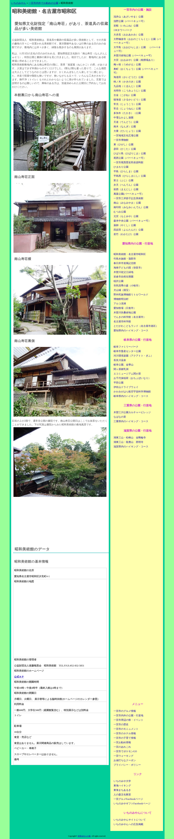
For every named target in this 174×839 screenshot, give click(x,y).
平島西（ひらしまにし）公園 (130, 176)
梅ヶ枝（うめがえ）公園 (127, 64)
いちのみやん (18, 3)
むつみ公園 (120, 211)
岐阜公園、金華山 (123, 364)
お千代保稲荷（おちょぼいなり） (132, 378)
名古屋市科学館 (122, 321)
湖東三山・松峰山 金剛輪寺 (130, 437)
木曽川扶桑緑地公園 (125, 312)
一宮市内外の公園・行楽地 (128, 715)
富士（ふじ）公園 (123, 180)
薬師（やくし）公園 (125, 225)
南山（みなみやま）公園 (127, 202)
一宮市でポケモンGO (125, 751)
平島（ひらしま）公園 (126, 171)
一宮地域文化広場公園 (126, 135)
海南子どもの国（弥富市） (128, 267)
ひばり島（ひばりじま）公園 (130, 153)
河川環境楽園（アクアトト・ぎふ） (133, 355)
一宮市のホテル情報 (125, 733)
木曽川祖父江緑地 (123, 272)
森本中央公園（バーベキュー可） (132, 220)
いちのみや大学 (122, 781)
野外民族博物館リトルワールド (131, 294)
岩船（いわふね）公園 (126, 25)
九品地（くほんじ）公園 (127, 86)
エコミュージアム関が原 (127, 373)
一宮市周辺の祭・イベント (128, 720)
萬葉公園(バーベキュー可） (129, 193)
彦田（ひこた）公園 (125, 149)
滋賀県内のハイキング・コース (131, 446)
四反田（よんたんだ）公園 (128, 229)
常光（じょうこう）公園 (127, 104)
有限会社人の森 (84, 836)
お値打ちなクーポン (125, 760)
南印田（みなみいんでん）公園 (131, 207)
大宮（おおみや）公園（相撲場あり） (135, 60)
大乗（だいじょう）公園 (127, 131)
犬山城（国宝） (122, 290)
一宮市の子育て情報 (125, 738)
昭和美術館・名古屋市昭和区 (130, 254)
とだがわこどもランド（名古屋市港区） (136, 326)
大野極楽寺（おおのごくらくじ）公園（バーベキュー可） (137, 41)
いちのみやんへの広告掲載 (128, 824)
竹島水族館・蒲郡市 (125, 258)
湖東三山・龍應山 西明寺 (128, 442)
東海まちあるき (122, 790)
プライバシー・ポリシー (127, 764)
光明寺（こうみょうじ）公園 (130, 90)
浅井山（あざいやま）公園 (128, 16)
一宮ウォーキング (123, 756)
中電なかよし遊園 (123, 117)
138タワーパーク (123, 30)
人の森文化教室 (122, 794)
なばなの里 (120, 416)
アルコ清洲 (120, 303)
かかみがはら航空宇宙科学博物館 (132, 391)
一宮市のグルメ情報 (125, 711)
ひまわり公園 (121, 167)
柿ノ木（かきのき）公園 (127, 81)
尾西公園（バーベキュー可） (130, 158)
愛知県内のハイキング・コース (131, 330)
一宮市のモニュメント (126, 729)
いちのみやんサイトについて (130, 819)
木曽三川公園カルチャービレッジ (132, 412)
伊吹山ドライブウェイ (126, 387)
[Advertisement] (60, 518)
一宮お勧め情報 (122, 742)
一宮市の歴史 (121, 724)
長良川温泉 (120, 360)
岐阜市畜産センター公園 (127, 351)
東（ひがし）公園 (123, 144)
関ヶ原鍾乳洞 (121, 369)
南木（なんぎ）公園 (125, 126)
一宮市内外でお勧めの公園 (43, 3)
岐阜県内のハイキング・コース (131, 396)
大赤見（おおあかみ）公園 (128, 34)
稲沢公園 (118, 281)
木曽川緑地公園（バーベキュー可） (133, 55)
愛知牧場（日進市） (125, 308)
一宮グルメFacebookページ (128, 799)
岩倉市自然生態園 (123, 276)
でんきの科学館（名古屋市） (130, 317)
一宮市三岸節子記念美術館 (128, 198)
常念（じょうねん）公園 (127, 108)
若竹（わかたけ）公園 (126, 234)
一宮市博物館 (121, 140)
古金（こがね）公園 (125, 95)
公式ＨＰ (19, 676)
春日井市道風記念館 (125, 263)
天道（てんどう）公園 (126, 122)
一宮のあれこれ (122, 747)
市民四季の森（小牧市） (127, 285)
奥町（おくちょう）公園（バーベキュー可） (136, 71)
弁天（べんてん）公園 (126, 185)
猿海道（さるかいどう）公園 (130, 99)
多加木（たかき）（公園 (127, 113)
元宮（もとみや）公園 (126, 216)
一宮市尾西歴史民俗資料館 (128, 162)
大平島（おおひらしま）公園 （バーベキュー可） (137, 49)
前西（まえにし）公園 (126, 189)
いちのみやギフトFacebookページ (132, 803)
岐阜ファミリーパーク (126, 346)
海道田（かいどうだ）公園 (128, 77)
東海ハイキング (122, 785)
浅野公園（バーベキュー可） (130, 21)
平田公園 (118, 382)
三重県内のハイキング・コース (131, 421)
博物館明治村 (121, 299)
